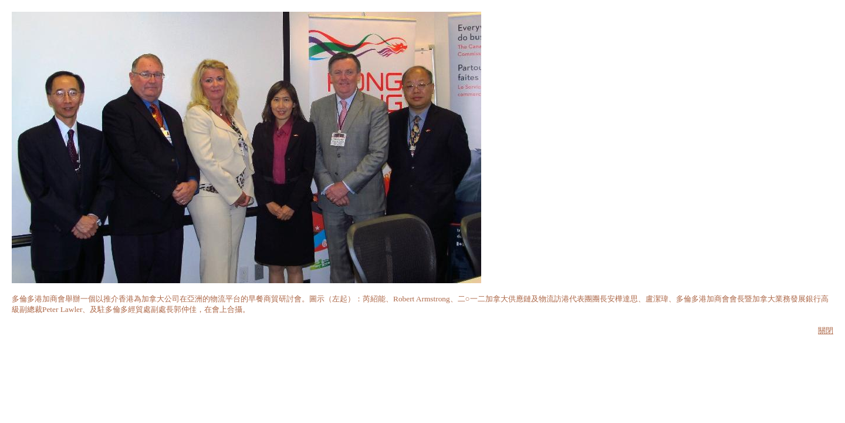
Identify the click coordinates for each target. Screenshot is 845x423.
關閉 (825, 330)
